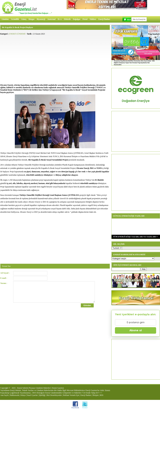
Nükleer (93, 19)
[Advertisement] (55, 59)
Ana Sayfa (4, 395)
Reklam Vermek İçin (71, 395)
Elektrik (67, 19)
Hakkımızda (14, 395)
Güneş (23, 19)
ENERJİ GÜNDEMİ (17, 34)
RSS (101, 395)
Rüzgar (32, 19)
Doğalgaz (76, 19)
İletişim (96, 395)
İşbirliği (42, 395)
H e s (60, 19)
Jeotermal (51, 19)
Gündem (5, 19)
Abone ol (135, 330)
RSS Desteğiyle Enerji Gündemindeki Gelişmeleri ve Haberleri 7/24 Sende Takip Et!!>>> (67, 393)
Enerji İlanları (104, 19)
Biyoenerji (41, 19)
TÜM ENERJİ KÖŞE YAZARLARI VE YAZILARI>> (135, 237)
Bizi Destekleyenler (54, 395)
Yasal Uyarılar (32, 395)
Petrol (85, 19)
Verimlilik (15, 19)
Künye (23, 395)
